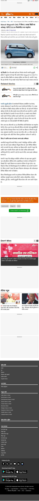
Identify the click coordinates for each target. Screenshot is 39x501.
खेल (23, 17)
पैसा (27, 17)
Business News (4, 405)
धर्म (36, 17)
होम (1, 17)
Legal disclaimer (15, 488)
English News (4, 378)
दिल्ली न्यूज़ (3, 431)
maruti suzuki (5, 206)
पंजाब (2, 446)
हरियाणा (2, 448)
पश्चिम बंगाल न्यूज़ (4, 433)
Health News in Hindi (6, 412)
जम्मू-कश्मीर (3, 453)
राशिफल (31, 17)
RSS (19, 490)
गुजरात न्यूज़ (3, 444)
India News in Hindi (5, 395)
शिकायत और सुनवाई (5, 374)
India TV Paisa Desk (11, 30)
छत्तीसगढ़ (3, 450)
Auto (8, 201)
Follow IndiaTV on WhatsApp (19, 211)
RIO (23, 490)
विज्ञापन (2, 372)
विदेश (14, 17)
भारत (10, 17)
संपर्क (2, 368)
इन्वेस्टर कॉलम (4, 376)
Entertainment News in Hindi (8, 399)
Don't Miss (6, 241)
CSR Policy (31, 488)
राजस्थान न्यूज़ (4, 442)
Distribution (28, 490)
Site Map (7, 488)
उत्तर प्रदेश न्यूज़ (4, 429)
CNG (18, 206)
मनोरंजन (19, 17)
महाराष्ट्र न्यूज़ (3, 440)
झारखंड (2, 455)
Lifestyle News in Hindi (6, 414)
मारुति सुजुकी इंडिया (6, 104)
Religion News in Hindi (6, 408)
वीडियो (5, 17)
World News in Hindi (6, 397)
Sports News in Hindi (6, 401)
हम (1, 370)
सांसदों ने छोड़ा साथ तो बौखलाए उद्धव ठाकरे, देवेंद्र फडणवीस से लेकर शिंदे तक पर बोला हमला (10, 297)
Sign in (36, 0)
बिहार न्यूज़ (3, 435)
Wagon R (12, 206)
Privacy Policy (23, 488)
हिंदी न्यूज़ (9, 199)
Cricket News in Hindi (6, 403)
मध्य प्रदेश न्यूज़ (4, 438)
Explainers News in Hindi (7, 410)
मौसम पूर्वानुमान (4, 386)
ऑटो (12, 21)
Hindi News (3, 21)
